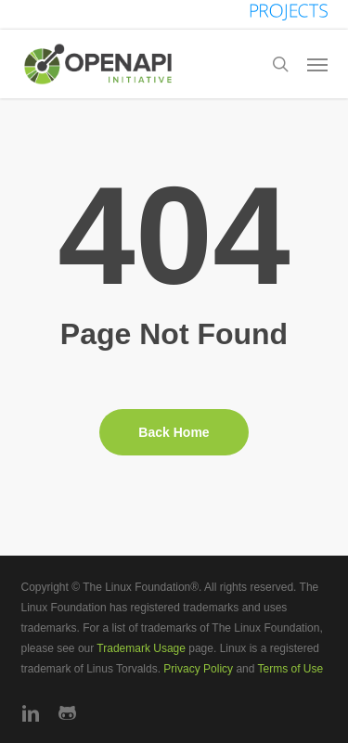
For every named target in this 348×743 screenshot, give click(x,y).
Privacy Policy (198, 668)
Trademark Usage (141, 648)
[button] (317, 64)
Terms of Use (291, 668)
